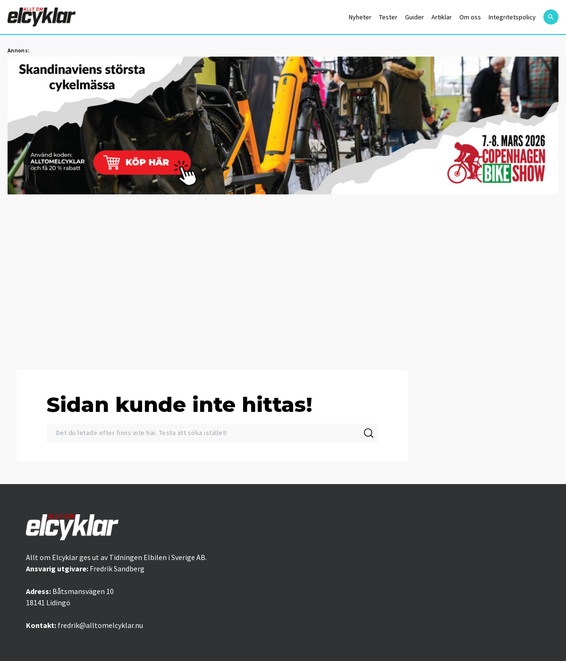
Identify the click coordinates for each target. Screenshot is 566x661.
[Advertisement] (283, 276)
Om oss (470, 17)
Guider (414, 17)
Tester (388, 17)
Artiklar (441, 17)
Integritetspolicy (512, 17)
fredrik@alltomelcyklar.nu (100, 625)
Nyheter (360, 17)
